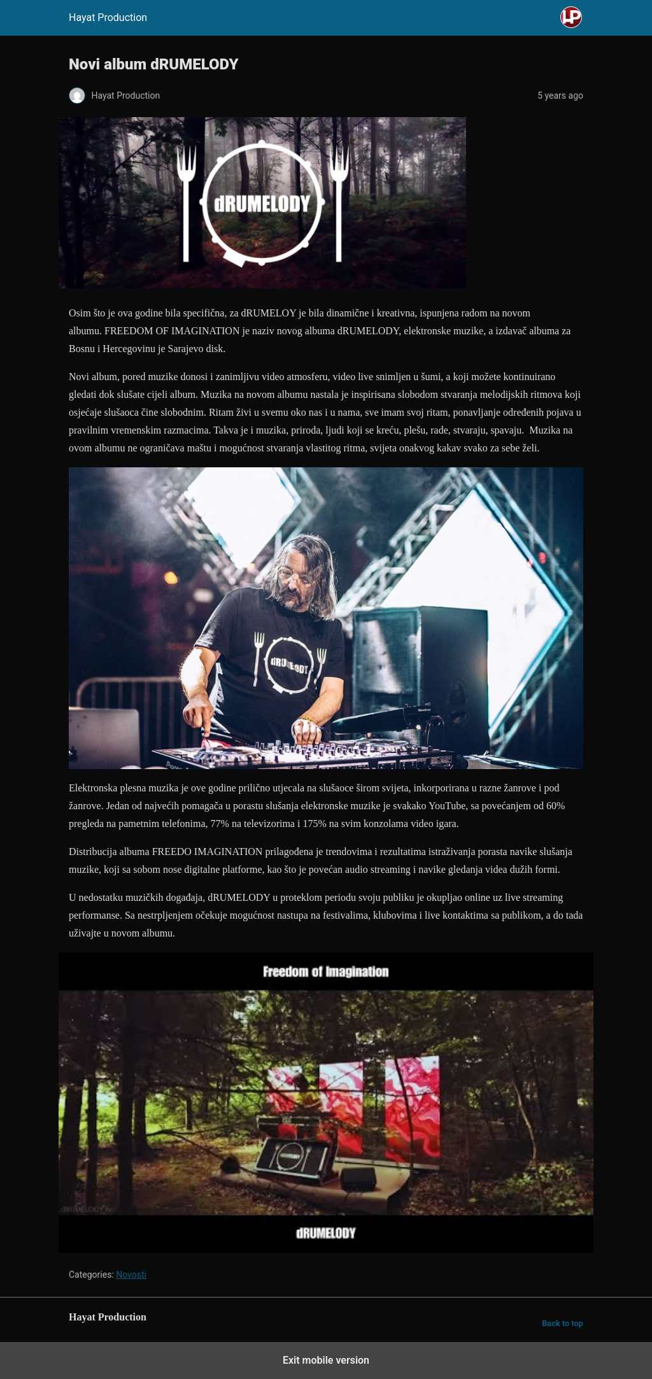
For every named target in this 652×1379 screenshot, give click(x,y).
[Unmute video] (326, 1103)
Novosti (131, 1274)
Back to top (562, 1323)
